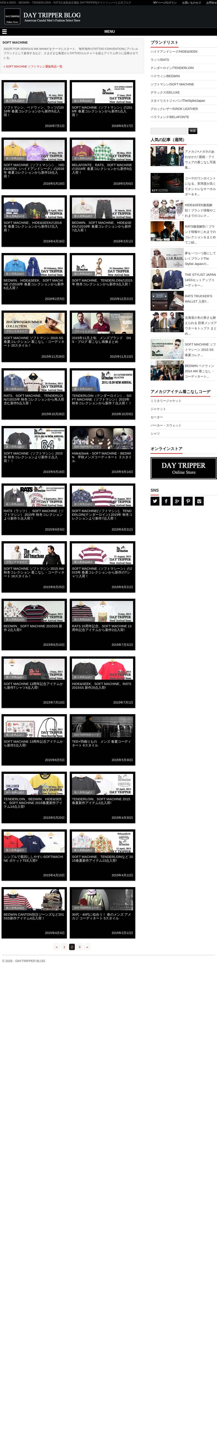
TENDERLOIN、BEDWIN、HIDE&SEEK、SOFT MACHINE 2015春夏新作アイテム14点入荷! (33, 802)
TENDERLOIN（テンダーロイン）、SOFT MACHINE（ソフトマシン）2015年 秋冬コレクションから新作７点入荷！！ (102, 399)
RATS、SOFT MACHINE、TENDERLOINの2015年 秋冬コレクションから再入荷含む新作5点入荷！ (34, 399)
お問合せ (211, 2)
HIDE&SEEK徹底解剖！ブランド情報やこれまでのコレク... (200, 210)
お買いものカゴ (191, 2)
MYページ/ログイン (165, 2)
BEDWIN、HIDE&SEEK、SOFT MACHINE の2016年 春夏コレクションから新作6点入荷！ (34, 284)
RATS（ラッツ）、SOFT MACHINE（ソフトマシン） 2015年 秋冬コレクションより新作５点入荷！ (34, 514)
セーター (157, 417)
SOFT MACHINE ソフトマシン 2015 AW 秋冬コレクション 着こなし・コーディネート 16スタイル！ (34, 572)
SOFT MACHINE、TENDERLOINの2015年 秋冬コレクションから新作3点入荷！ (102, 282)
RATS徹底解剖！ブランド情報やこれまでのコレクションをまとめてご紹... (200, 234)
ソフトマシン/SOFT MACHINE (172, 84)
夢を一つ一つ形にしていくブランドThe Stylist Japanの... (200, 258)
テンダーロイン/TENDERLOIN (172, 68)
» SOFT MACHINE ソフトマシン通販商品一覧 (33, 66)
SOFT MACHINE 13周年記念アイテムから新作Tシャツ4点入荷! (33, 685)
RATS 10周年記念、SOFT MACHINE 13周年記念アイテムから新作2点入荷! (102, 628)
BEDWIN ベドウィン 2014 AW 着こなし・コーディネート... (199, 371)
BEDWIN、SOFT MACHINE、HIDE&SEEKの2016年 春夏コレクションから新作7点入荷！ (102, 226)
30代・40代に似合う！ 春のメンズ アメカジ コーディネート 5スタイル (101, 916)
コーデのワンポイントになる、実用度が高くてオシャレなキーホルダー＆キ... (200, 186)
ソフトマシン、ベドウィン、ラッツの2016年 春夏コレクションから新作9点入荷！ (34, 111)
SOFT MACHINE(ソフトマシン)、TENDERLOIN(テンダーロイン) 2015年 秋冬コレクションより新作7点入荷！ (102, 514)
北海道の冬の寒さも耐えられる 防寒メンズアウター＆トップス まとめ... (201, 325)
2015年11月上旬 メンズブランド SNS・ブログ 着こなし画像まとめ (101, 339)
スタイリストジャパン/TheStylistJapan (178, 100)
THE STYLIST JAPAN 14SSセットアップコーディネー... (200, 280)
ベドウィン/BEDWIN (165, 76)
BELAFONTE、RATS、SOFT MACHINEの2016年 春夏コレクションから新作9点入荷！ (102, 168)
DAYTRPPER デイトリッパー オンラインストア (184, 468)
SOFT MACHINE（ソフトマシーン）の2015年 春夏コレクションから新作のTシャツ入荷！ (102, 572)
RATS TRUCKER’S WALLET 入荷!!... (198, 298)
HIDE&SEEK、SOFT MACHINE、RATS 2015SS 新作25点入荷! (101, 685)
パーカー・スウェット (166, 425)
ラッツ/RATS (160, 59)
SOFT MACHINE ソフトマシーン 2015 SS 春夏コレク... (200, 350)
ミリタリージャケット (166, 401)
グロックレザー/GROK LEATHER (174, 109)
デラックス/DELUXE (165, 92)
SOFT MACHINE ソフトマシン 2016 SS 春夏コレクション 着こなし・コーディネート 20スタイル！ (34, 341)
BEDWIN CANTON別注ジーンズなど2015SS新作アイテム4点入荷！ (34, 916)
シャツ (155, 433)
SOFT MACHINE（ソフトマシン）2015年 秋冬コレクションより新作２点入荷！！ (33, 457)
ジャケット (158, 409)
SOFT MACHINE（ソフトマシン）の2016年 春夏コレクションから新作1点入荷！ (102, 111)
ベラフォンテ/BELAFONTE (170, 117)
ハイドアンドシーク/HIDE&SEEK (174, 51)
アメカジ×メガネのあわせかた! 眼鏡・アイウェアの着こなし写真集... (200, 159)
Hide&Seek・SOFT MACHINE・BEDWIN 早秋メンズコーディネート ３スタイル (102, 457)
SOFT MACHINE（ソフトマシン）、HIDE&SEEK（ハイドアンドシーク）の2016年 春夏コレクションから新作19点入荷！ (34, 170)
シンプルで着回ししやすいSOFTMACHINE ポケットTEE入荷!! (33, 858)
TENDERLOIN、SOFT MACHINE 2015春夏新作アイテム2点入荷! (101, 801)
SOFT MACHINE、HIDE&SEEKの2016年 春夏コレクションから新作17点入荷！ (33, 226)
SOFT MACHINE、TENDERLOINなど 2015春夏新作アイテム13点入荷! (102, 858)
